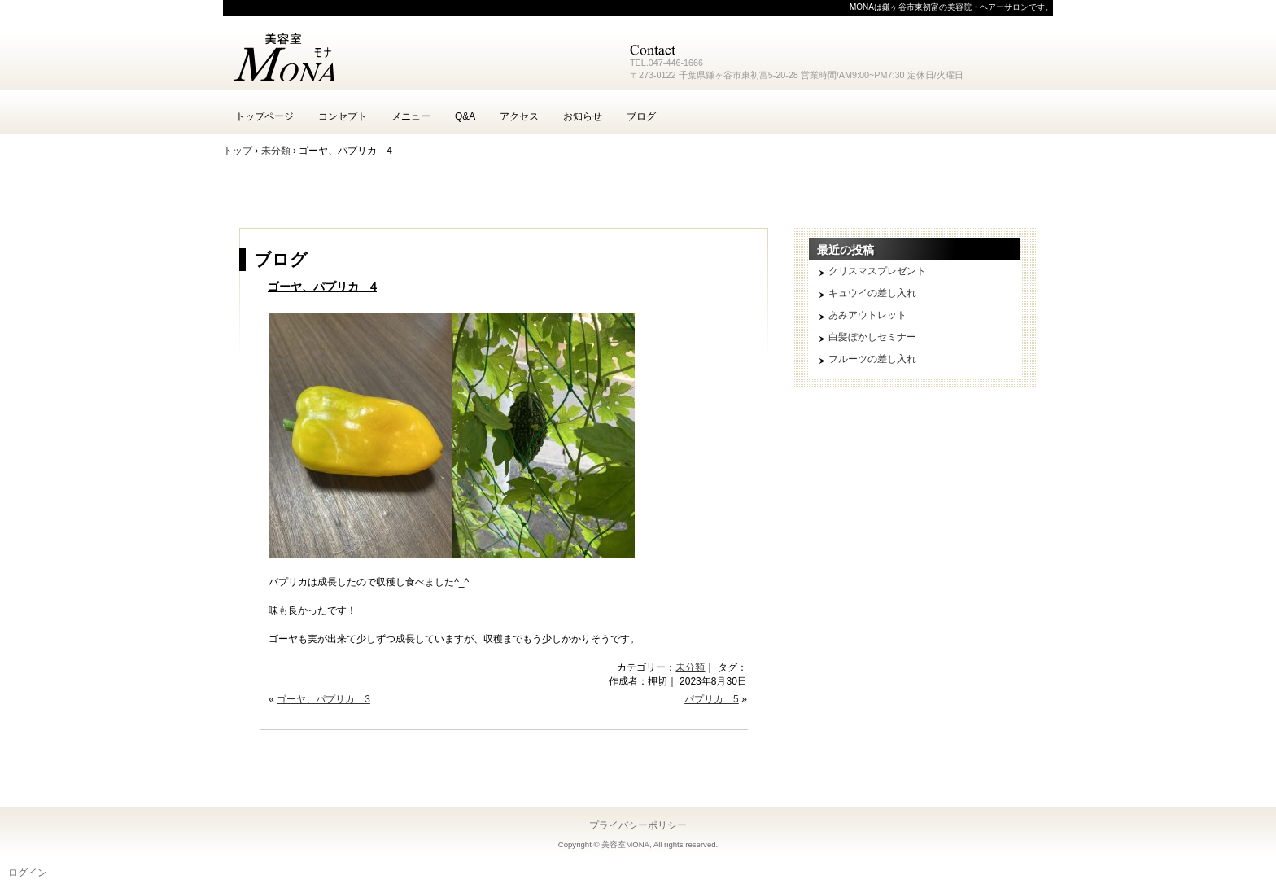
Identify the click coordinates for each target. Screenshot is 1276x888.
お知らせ (582, 116)
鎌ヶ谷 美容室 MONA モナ (418, 57)
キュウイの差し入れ (872, 293)
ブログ (641, 116)
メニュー (410, 116)
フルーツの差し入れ (872, 359)
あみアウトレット (867, 315)
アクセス (519, 116)
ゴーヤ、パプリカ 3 (323, 699)
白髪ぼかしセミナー (872, 337)
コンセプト (342, 116)
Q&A (465, 116)
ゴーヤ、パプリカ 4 (322, 286)
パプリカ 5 (711, 699)
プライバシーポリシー (638, 825)
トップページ (264, 116)
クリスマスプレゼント (877, 271)
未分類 (690, 667)
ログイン (27, 872)
